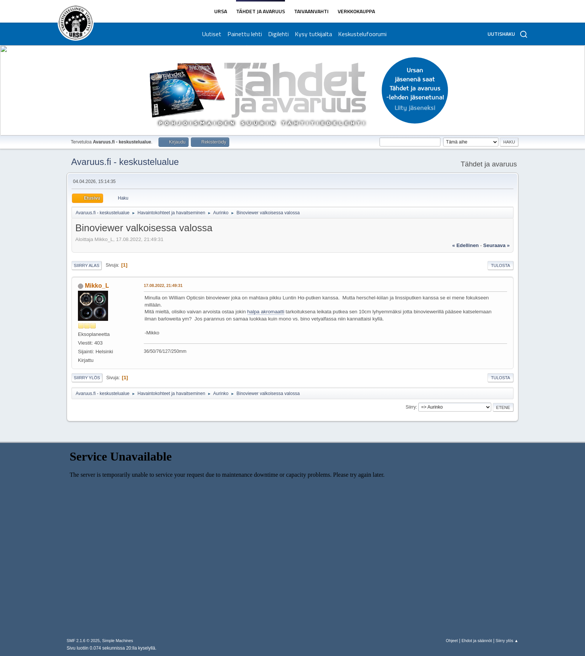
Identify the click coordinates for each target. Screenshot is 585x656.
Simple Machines (117, 640)
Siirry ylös (87, 377)
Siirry (410, 407)
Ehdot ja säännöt (477, 640)
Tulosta (500, 265)
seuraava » (496, 245)
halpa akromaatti (266, 311)
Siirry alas (86, 265)
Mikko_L (97, 285)
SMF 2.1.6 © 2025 (83, 640)
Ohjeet (452, 640)
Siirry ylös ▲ (507, 640)
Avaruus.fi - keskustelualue (125, 162)
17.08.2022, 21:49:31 (163, 285)
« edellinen (465, 245)
